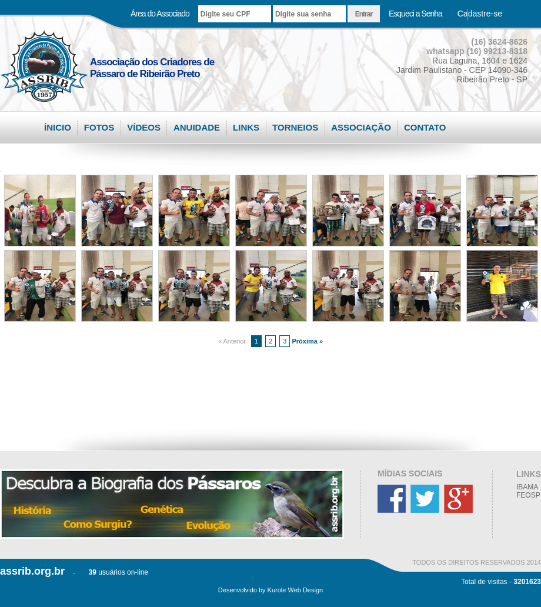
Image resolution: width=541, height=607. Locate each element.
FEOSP (528, 495)
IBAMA (527, 487)
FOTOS (99, 127)
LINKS (246, 127)
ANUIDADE (196, 127)
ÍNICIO (57, 127)
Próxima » (307, 341)
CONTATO (425, 127)
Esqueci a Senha (415, 13)
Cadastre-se (479, 13)
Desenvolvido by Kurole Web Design (270, 589)
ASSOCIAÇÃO (361, 127)
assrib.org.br (32, 571)
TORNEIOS (295, 127)
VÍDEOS (144, 127)
